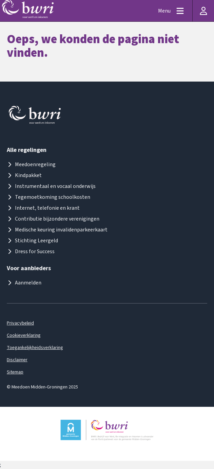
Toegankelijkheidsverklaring (35, 347)
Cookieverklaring (24, 335)
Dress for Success (31, 251)
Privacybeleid (20, 323)
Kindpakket (24, 175)
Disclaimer (17, 360)
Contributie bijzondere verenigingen (53, 219)
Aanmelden (24, 282)
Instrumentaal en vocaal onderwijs (51, 186)
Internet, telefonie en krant (43, 208)
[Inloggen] (203, 10)
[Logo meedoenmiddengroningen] (35, 116)
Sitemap (15, 372)
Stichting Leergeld (32, 240)
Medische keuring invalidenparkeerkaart (57, 229)
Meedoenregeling (31, 164)
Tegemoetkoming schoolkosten (48, 197)
